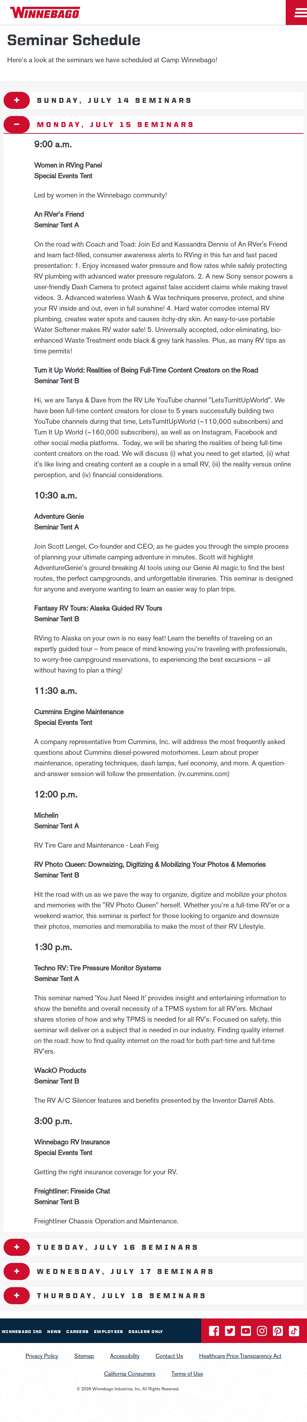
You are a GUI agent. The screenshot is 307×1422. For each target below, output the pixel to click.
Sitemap (84, 1356)
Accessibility (124, 1356)
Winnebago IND (22, 1331)
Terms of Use (187, 1373)
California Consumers (129, 1373)
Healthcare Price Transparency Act (240, 1356)
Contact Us (169, 1356)
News (54, 1331)
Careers (77, 1331)
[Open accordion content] (17, 100)
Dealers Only (145, 1331)
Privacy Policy (42, 1356)
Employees (108, 1331)
